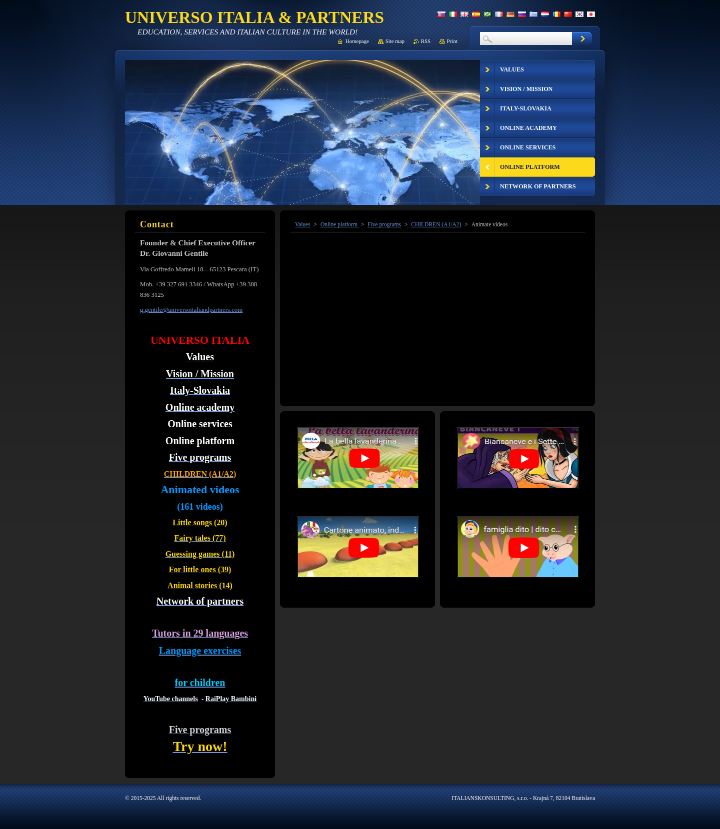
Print (452, 41)
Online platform (339, 224)
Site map (395, 41)
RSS (425, 41)
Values (302, 224)
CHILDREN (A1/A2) (436, 224)
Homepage (357, 41)
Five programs (384, 224)
